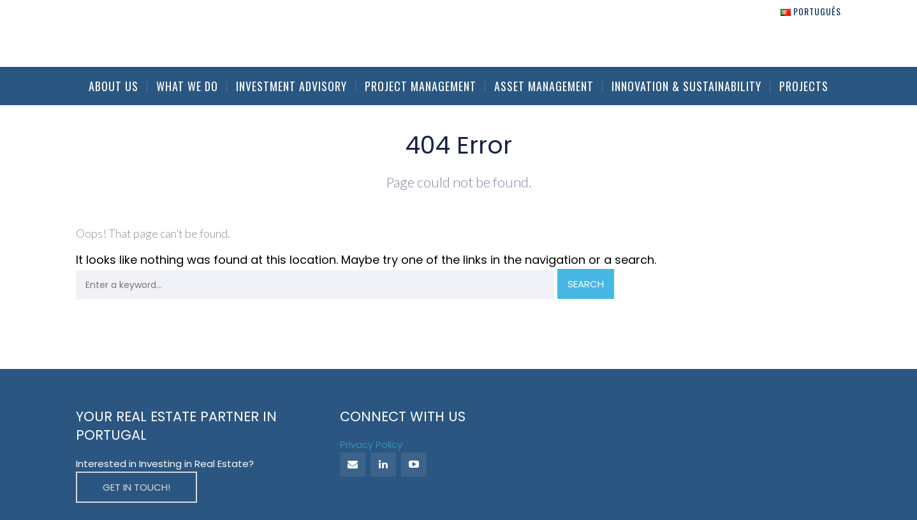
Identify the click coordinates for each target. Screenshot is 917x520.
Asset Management (544, 86)
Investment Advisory (291, 86)
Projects (803, 86)
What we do (187, 86)
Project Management (420, 86)
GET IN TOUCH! (136, 487)
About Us (113, 86)
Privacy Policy (371, 444)
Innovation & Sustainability (686, 86)
